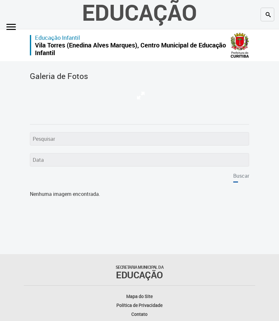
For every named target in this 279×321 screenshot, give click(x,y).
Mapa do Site (139, 296)
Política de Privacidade (139, 305)
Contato (139, 314)
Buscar (241, 175)
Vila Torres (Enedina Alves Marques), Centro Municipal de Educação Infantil (130, 49)
